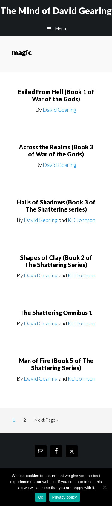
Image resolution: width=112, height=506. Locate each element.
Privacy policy (64, 497)
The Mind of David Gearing (56, 10)
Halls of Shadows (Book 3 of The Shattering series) (56, 205)
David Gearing (59, 109)
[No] (105, 487)
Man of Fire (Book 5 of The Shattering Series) (56, 364)
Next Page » (46, 421)
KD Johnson (81, 220)
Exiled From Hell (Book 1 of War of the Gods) (56, 95)
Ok (40, 497)
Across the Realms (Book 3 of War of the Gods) (56, 150)
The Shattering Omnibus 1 (56, 312)
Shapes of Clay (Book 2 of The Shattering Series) (56, 261)
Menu (60, 28)
